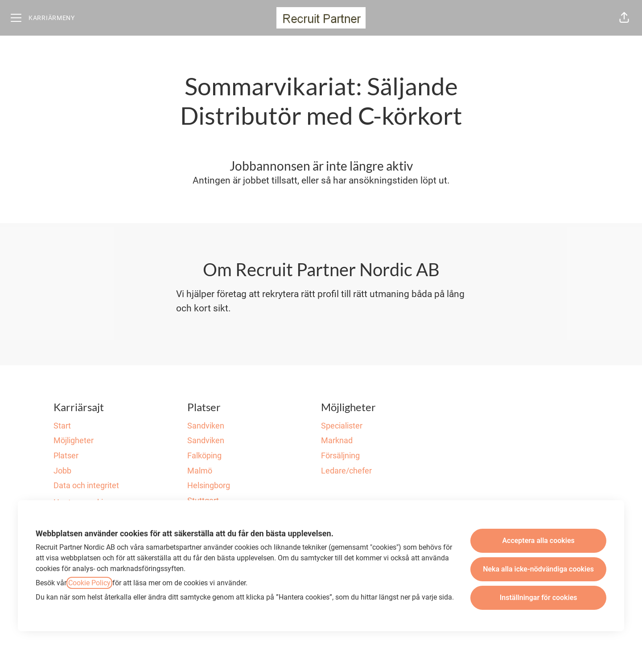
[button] (624, 17)
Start (62, 425)
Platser (66, 455)
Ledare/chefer (346, 470)
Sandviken (205, 425)
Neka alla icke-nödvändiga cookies (538, 569)
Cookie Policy (89, 583)
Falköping (204, 455)
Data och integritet (86, 485)
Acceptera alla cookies (538, 540)
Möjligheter (74, 440)
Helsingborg (208, 485)
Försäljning (340, 455)
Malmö (199, 470)
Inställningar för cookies (538, 597)
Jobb (62, 470)
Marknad (337, 440)
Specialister (341, 425)
